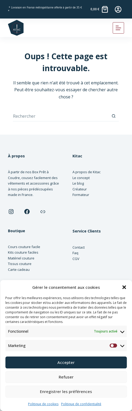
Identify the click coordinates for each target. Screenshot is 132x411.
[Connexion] (118, 9)
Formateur (80, 194)
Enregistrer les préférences (66, 391)
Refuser (66, 377)
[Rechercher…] (60, 116)
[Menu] (118, 28)
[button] (124, 287)
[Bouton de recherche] (113, 116)
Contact (78, 247)
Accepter (66, 362)
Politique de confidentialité (81, 404)
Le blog (78, 183)
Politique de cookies (43, 404)
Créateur (79, 189)
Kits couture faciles (23, 252)
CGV (75, 258)
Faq (75, 252)
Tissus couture (19, 263)
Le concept (81, 177)
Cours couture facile (24, 246)
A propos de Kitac (86, 172)
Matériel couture (21, 258)
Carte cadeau (19, 269)
